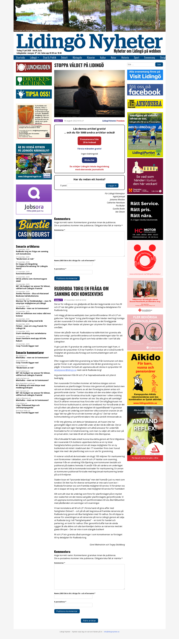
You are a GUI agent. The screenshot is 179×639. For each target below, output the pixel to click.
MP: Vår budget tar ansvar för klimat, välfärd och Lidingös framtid (33, 287)
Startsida (20, 57)
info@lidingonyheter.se (111, 632)
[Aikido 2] (145, 405)
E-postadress (60, 269)
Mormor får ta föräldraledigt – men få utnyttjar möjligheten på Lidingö (33, 302)
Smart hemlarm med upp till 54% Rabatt (31, 339)
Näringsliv (77, 57)
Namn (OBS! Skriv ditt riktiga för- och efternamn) (74, 260)
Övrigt (163, 57)
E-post (63, 185)
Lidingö (33, 57)
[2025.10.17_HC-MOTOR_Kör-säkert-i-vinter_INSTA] (145, 239)
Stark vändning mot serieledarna (31, 333)
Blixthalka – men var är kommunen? (32, 308)
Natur (113, 57)
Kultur (103, 57)
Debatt (64, 57)
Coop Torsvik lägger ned (27, 346)
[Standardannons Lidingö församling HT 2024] (145, 193)
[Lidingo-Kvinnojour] (145, 276)
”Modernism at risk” (25, 259)
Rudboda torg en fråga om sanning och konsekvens (32, 252)
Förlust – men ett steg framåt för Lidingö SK (31, 327)
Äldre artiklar (89, 620)
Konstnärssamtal (24, 273)
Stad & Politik (49, 57)
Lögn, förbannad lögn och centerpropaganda (28, 406)
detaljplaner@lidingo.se (65, 370)
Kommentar (59, 230)
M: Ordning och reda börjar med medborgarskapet (30, 386)
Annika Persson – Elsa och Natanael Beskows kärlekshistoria (32, 294)
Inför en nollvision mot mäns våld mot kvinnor (33, 314)
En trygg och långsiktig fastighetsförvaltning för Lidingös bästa (32, 266)
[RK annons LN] (145, 313)
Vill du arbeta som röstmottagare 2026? (31, 280)
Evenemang (149, 57)
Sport (136, 57)
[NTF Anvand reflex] (145, 460)
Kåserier (91, 57)
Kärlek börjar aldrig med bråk (29, 321)
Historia (125, 57)
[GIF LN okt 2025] (145, 350)
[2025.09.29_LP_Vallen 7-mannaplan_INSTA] (145, 157)
